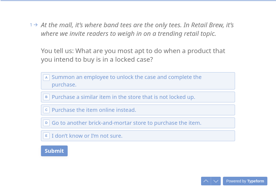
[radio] (138, 80)
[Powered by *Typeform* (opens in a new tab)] (245, 181)
